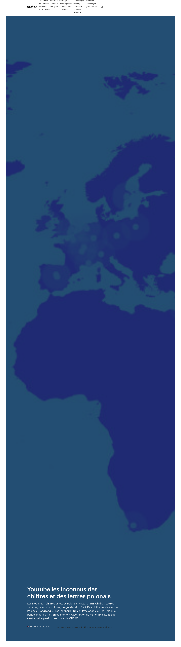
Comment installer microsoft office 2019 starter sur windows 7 (84, 627)
